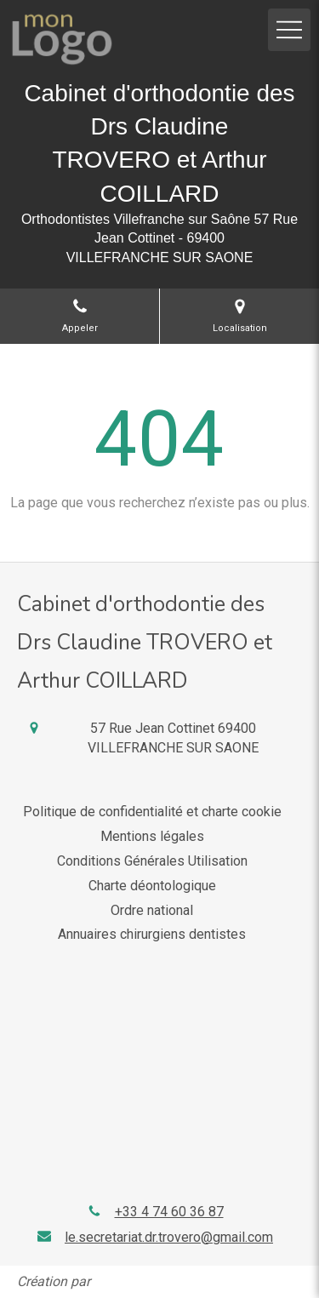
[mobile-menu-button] (289, 30)
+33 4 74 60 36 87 (169, 1212)
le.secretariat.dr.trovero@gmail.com (169, 1237)
